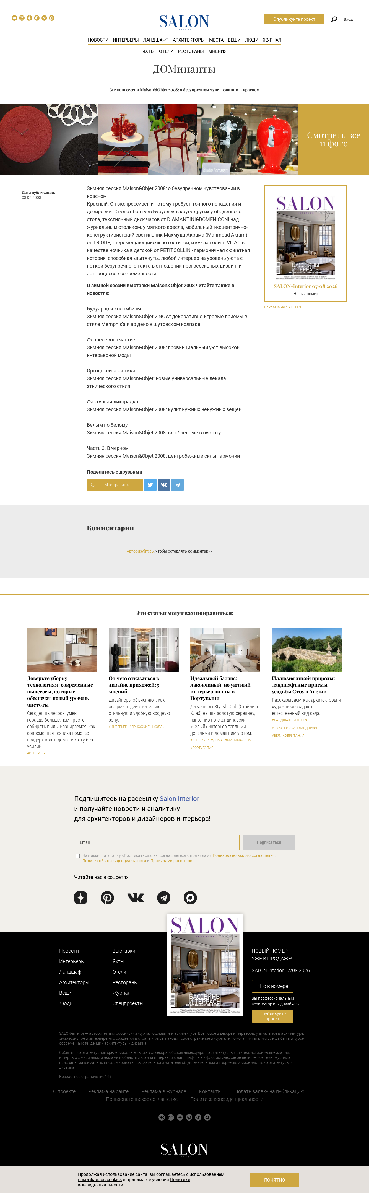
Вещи (234, 40)
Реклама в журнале (163, 1091)
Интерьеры (126, 40)
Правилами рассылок (171, 861)
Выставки (124, 951)
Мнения (217, 51)
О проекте (64, 1091)
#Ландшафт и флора (290, 720)
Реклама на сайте (108, 1091)
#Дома (217, 740)
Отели (166, 51)
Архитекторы (189, 40)
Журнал (272, 40)
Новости (98, 40)
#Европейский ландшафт (295, 728)
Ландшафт (155, 40)
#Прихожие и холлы (147, 726)
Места (216, 40)
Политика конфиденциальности (226, 1099)
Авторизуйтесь (140, 551)
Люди (251, 40)
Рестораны (191, 51)
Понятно (274, 1180)
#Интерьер (36, 753)
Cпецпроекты (128, 1003)
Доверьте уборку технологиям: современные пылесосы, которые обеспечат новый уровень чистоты (60, 691)
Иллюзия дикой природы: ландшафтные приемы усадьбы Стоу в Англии (303, 685)
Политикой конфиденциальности (114, 861)
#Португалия (201, 747)
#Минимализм (238, 740)
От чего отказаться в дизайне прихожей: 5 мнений (134, 685)
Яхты (148, 51)
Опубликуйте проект (294, 19)
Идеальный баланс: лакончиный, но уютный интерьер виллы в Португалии (220, 688)
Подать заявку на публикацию (270, 1091)
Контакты (210, 1091)
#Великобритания (288, 735)
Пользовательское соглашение (142, 1099)
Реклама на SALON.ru (283, 307)
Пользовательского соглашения (244, 855)
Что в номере (273, 986)
